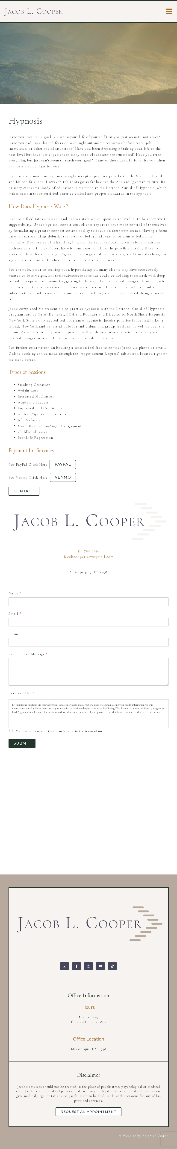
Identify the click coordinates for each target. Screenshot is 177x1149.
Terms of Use (21, 693)
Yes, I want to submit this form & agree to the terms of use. (59, 731)
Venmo (63, 477)
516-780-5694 (88, 550)
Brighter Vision (155, 1135)
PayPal (63, 464)
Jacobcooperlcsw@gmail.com (88, 556)
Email (15, 613)
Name (15, 593)
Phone (14, 634)
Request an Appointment (88, 1112)
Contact (24, 491)
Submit (22, 743)
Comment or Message (28, 654)
